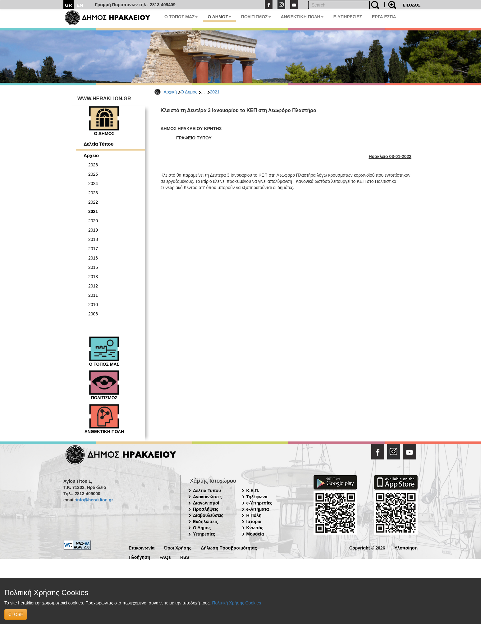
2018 (93, 239)
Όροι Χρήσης (178, 547)
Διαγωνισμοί (206, 502)
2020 (93, 220)
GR (68, 5)
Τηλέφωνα (257, 496)
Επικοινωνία (142, 547)
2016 (93, 257)
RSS (184, 557)
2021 (214, 91)
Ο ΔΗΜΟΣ (219, 16)
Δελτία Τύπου (98, 144)
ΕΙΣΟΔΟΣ (411, 5)
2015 (93, 267)
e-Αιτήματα (257, 509)
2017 (93, 248)
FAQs (165, 557)
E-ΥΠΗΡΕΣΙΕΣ (347, 16)
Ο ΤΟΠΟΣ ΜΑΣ (181, 16)
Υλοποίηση (406, 547)
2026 (93, 164)
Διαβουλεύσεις (208, 515)
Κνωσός (254, 527)
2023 (93, 192)
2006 (93, 313)
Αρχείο (91, 155)
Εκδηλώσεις (205, 521)
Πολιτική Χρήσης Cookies (236, 602)
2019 (93, 230)
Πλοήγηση (139, 557)
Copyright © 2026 (367, 547)
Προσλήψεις (205, 509)
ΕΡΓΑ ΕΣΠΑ (384, 16)
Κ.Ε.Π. (252, 490)
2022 (93, 202)
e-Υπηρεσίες (259, 502)
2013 (93, 276)
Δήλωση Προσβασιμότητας (229, 547)
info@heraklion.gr (94, 499)
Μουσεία (255, 533)
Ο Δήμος (189, 91)
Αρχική (170, 91)
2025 (93, 174)
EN (80, 5)
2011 (93, 295)
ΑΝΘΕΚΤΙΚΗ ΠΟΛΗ (302, 16)
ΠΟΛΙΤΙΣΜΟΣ (256, 16)
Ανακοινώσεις (207, 496)
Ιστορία (254, 521)
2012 (93, 285)
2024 (93, 183)
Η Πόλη (254, 515)
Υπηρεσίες (204, 533)
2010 (93, 304)
